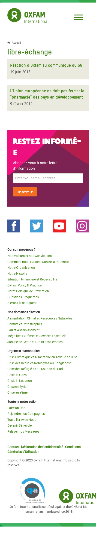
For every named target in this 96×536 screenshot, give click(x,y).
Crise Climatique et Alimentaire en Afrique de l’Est (42, 357)
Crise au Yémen (18, 392)
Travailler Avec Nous (21, 420)
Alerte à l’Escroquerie (22, 303)
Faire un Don (16, 408)
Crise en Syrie (16, 386)
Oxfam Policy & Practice (24, 285)
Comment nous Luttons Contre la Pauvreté (38, 262)
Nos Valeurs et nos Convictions (29, 256)
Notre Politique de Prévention (28, 291)
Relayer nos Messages (23, 431)
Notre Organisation (21, 267)
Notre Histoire (17, 273)
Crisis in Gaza (17, 375)
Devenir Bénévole (19, 425)
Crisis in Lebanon (19, 380)
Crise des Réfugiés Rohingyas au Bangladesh (39, 363)
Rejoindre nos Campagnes (26, 414)
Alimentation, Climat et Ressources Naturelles (39, 318)
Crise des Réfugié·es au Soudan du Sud (35, 369)
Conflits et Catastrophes (24, 324)
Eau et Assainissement (23, 330)
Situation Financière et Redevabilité (32, 279)
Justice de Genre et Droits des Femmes (35, 342)
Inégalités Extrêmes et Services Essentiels (36, 336)
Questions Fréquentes (23, 297)
